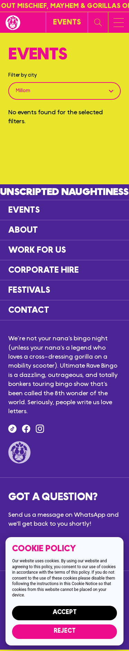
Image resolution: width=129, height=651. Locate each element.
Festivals (29, 290)
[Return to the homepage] (13, 22)
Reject (65, 631)
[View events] (67, 22)
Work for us (37, 250)
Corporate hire (43, 270)
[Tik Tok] (12, 429)
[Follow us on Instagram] (40, 429)
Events (24, 210)
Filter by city (22, 75)
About (23, 230)
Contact (28, 310)
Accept (65, 612)
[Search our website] (98, 22)
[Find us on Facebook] (26, 429)
